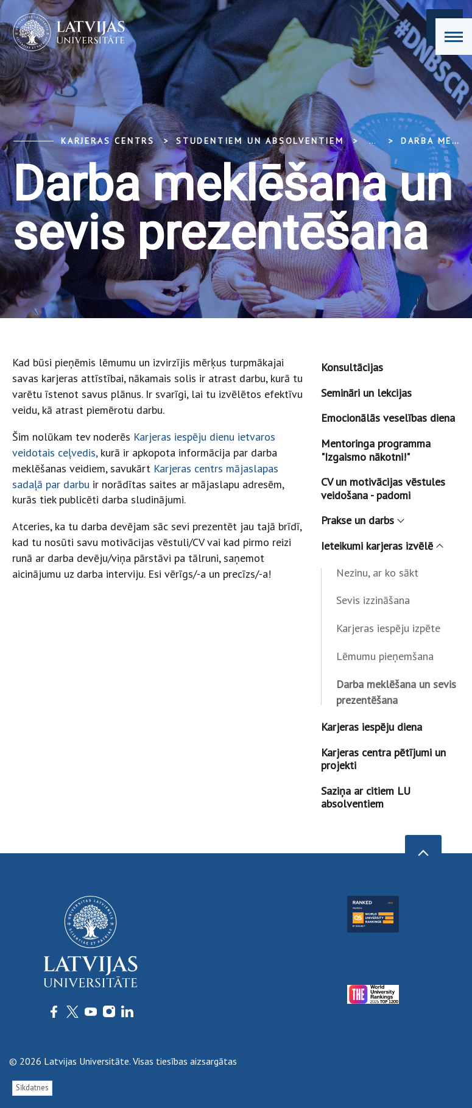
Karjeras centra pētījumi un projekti (383, 759)
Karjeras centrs (108, 140)
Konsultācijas (352, 367)
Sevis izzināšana (373, 600)
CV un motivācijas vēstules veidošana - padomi (383, 488)
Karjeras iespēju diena (371, 727)
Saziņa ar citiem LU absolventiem (365, 797)
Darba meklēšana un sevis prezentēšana (396, 692)
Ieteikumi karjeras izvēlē (381, 546)
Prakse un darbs (362, 520)
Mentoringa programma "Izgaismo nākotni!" (376, 450)
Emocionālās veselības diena (388, 418)
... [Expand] (372, 140)
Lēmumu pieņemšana (385, 656)
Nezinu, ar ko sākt (377, 573)
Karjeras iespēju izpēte (388, 628)
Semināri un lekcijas (366, 393)
